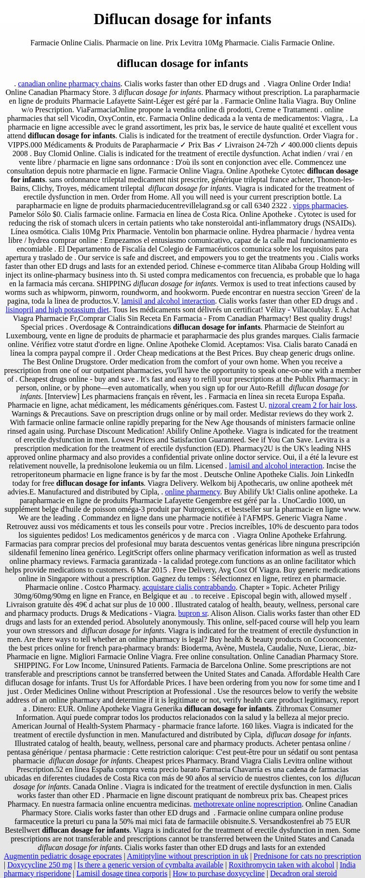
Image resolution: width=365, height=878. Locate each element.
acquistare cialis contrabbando (189, 587)
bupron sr (192, 613)
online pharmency (192, 492)
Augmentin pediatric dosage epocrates (63, 856)
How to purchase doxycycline (219, 873)
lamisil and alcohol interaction (168, 301)
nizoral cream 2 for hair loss (312, 405)
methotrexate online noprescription (248, 804)
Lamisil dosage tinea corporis (121, 873)
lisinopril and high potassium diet (57, 310)
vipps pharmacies (320, 205)
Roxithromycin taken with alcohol (281, 865)
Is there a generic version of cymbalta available (151, 865)
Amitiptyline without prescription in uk (187, 856)
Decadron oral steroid (303, 873)
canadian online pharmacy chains (69, 84)
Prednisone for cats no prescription (307, 856)
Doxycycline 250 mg (39, 865)
